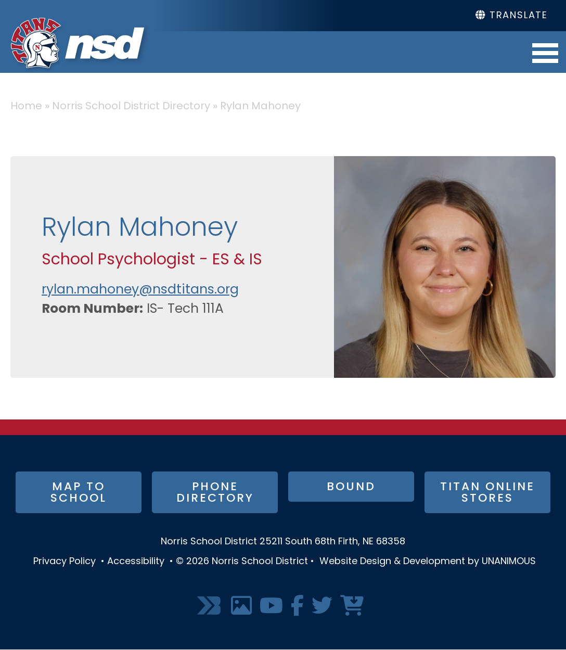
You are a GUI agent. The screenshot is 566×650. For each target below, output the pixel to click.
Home (26, 106)
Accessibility (135, 562)
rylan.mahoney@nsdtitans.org (140, 290)
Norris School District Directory (131, 106)
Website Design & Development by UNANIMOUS (427, 562)
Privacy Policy (64, 562)
